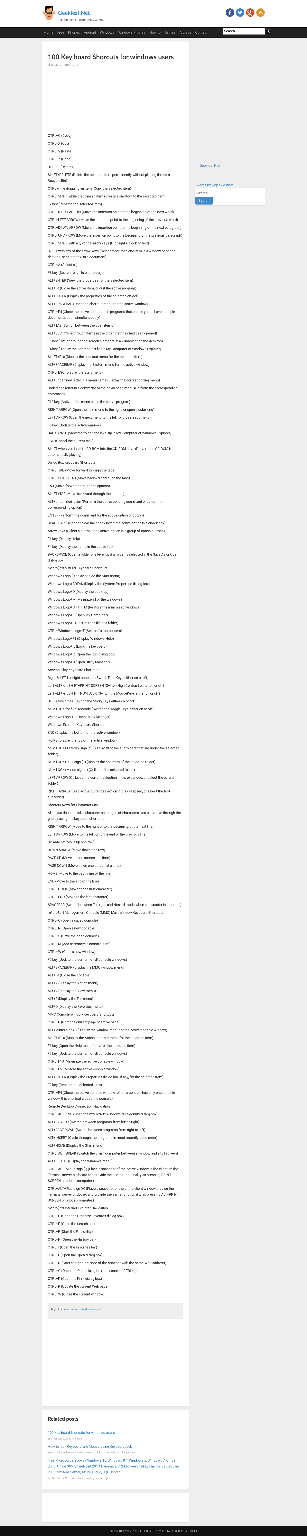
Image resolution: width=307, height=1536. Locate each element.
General (73, 65)
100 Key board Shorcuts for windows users (81, 1433)
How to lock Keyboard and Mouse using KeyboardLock (90, 1446)
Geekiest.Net (74, 12)
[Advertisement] (93, 47)
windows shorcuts (91, 1309)
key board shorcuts (69, 1309)
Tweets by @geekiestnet (214, 185)
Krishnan (56, 65)
